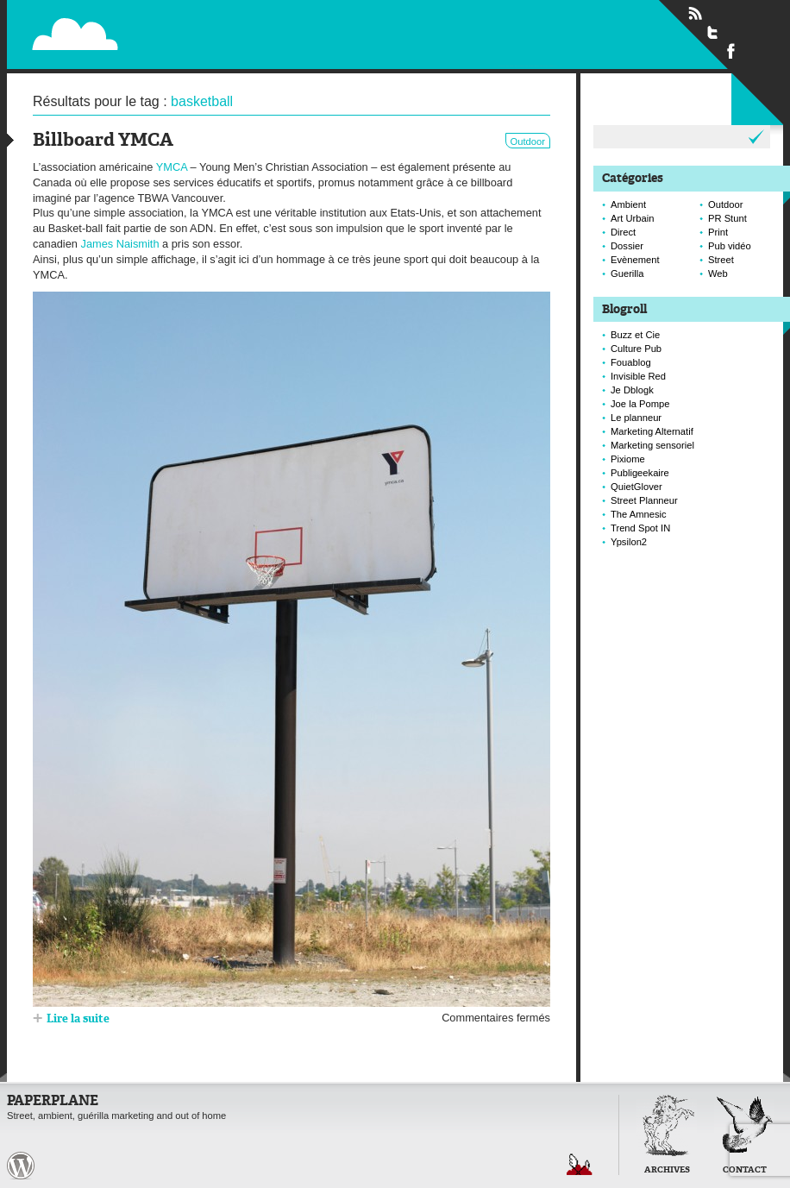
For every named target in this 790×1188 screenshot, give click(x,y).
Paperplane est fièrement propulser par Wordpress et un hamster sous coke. (20, 1165)
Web (718, 273)
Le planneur (636, 417)
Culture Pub (636, 348)
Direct (623, 232)
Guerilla (627, 273)
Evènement (635, 260)
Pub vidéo (729, 246)
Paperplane (180, 24)
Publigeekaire (640, 473)
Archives (667, 1170)
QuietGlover (636, 486)
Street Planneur (644, 500)
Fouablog (631, 362)
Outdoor (528, 141)
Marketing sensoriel (652, 445)
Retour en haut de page (579, 1164)
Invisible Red (638, 376)
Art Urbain (632, 218)
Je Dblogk (632, 390)
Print (718, 232)
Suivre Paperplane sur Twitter (713, 32)
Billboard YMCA (103, 141)
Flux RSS (695, 13)
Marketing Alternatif (652, 431)
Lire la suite (78, 1019)
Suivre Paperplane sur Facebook (731, 50)
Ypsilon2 (629, 542)
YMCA (171, 166)
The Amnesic (639, 514)
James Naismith (122, 243)
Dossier (627, 246)
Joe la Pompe (640, 404)
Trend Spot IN (640, 528)
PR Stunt (727, 218)
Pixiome (628, 459)
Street (721, 260)
